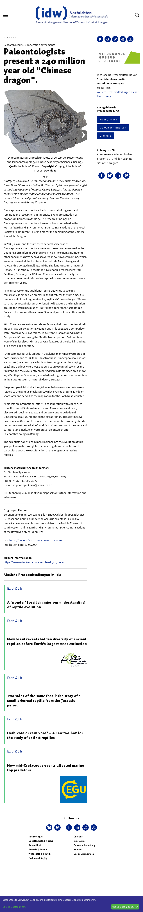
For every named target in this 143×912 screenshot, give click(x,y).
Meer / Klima (108, 119)
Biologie (105, 135)
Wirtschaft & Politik (39, 854)
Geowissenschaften (113, 127)
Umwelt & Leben (37, 849)
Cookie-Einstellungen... (15, 906)
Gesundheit (35, 845)
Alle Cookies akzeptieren (125, 906)
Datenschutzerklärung (84, 845)
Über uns (78, 836)
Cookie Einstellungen (84, 853)
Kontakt (77, 849)
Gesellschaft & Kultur (40, 841)
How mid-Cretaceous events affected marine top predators (45, 768)
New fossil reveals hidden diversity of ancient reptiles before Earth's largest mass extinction (47, 641)
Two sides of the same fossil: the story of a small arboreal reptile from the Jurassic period (44, 700)
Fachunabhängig (37, 858)
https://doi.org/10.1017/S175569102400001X (36, 540)
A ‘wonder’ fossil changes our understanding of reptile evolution (46, 605)
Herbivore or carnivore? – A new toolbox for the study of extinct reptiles (45, 735)
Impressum (79, 840)
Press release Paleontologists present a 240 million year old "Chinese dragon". (114, 159)
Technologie (35, 836)
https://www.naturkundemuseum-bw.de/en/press (34, 562)
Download (50, 170)
